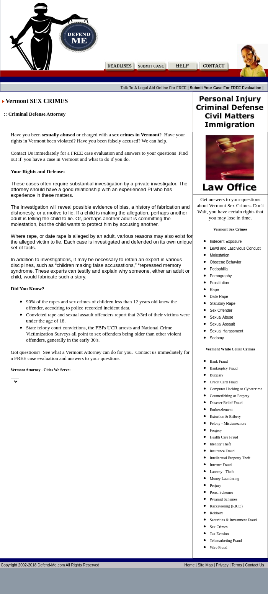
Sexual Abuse (221, 317)
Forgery (216, 430)
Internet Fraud (221, 465)
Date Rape (219, 297)
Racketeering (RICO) (226, 506)
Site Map (205, 565)
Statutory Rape (222, 303)
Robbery (216, 513)
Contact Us (254, 565)
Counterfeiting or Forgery (229, 396)
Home (190, 565)
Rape (214, 290)
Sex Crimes (218, 527)
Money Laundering (224, 478)
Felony (215, 423)
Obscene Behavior (225, 262)
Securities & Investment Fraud (233, 520)
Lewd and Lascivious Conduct (235, 248)
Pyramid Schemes (223, 499)
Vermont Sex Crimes (230, 229)
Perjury (215, 485)
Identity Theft (220, 444)
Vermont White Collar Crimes (230, 349)
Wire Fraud (218, 547)
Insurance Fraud (222, 451)
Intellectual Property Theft (230, 458)
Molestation (219, 255)
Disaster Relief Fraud (226, 403)
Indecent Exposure (226, 241)
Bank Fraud (219, 361)
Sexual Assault (222, 324)
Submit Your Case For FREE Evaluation (226, 88)
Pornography (221, 276)
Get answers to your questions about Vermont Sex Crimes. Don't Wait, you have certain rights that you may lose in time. (230, 208)
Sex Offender (221, 310)
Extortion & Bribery (225, 416)
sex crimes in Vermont (135, 134)
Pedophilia (219, 269)
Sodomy (217, 338)
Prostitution (219, 283)
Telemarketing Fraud (226, 540)
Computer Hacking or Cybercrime (236, 389)
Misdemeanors (235, 423)
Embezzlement (221, 409)
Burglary (216, 375)
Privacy (222, 565)
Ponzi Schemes (221, 492)
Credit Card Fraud (224, 382)
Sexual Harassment (226, 331)
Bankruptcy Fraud (224, 368)
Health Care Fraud (224, 437)
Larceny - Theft (222, 472)
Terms (237, 565)
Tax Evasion (219, 534)
